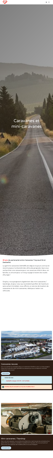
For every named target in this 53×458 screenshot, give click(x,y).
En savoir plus (6, 448)
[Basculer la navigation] (49, 2)
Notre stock (5, 373)
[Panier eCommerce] (46, 2)
